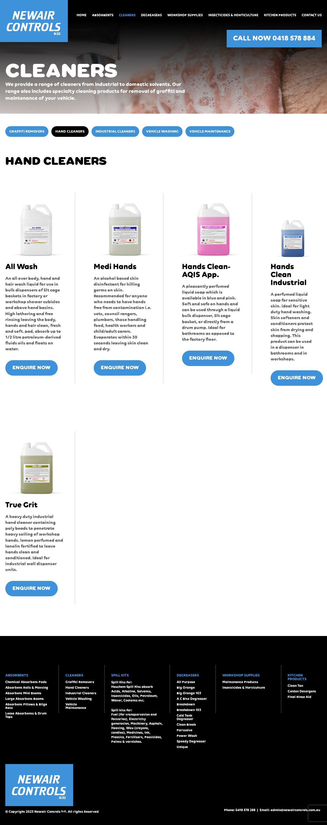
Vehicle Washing (162, 131)
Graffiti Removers (26, 131)
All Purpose (186, 682)
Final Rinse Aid (299, 697)
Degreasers (151, 15)
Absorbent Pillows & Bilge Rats (26, 706)
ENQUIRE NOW (32, 368)
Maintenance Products (240, 682)
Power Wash (187, 736)
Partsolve (184, 730)
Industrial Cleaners (115, 131)
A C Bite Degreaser (192, 699)
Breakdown (186, 704)
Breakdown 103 (189, 710)
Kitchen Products (280, 15)
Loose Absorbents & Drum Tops (26, 715)
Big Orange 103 (189, 693)
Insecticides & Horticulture (233, 15)
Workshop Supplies (185, 15)
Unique (182, 747)
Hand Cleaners (70, 131)
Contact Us (312, 15)
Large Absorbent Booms (24, 699)
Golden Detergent (302, 691)
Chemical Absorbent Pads (26, 682)
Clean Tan (295, 686)
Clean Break (186, 725)
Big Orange (186, 687)
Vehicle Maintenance (209, 131)
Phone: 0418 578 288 (239, 810)
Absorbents (102, 15)
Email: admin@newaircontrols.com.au (290, 810)
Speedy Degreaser (191, 741)
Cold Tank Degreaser (185, 717)
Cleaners (127, 15)
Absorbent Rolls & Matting (26, 687)
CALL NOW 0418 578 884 (274, 38)
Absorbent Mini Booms (23, 693)
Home (81, 15)
